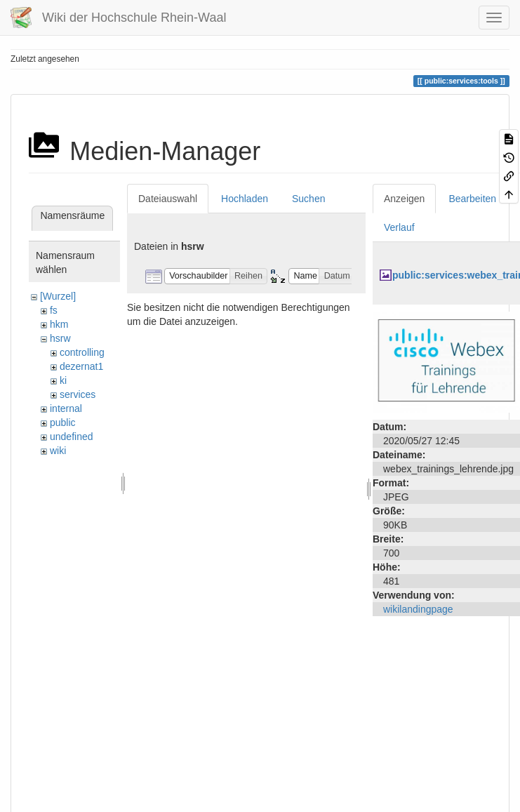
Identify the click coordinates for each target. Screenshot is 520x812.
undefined (71, 436)
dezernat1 (81, 366)
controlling (82, 352)
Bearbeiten (472, 198)
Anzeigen (404, 198)
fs (54, 310)
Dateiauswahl (167, 198)
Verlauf (399, 227)
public (63, 422)
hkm (59, 324)
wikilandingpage (418, 609)
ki (63, 380)
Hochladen (244, 198)
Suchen (308, 198)
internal (66, 408)
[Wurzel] (58, 296)
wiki (58, 450)
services (77, 394)
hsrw (60, 338)
